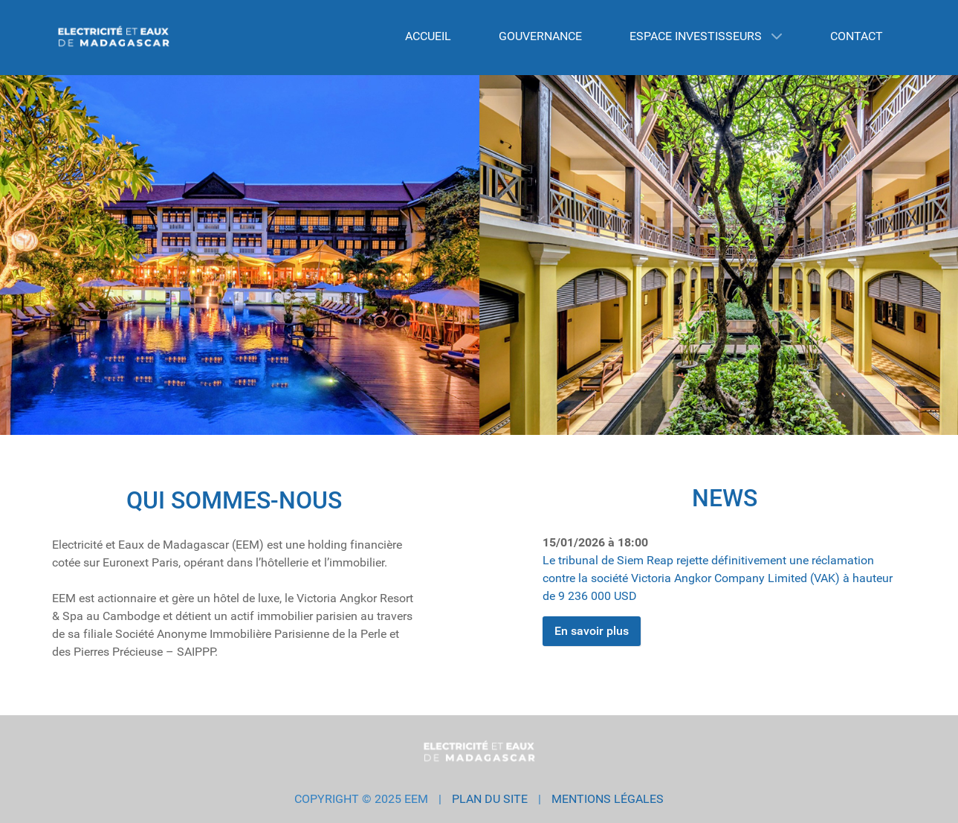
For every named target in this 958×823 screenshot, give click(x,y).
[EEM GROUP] (113, 38)
